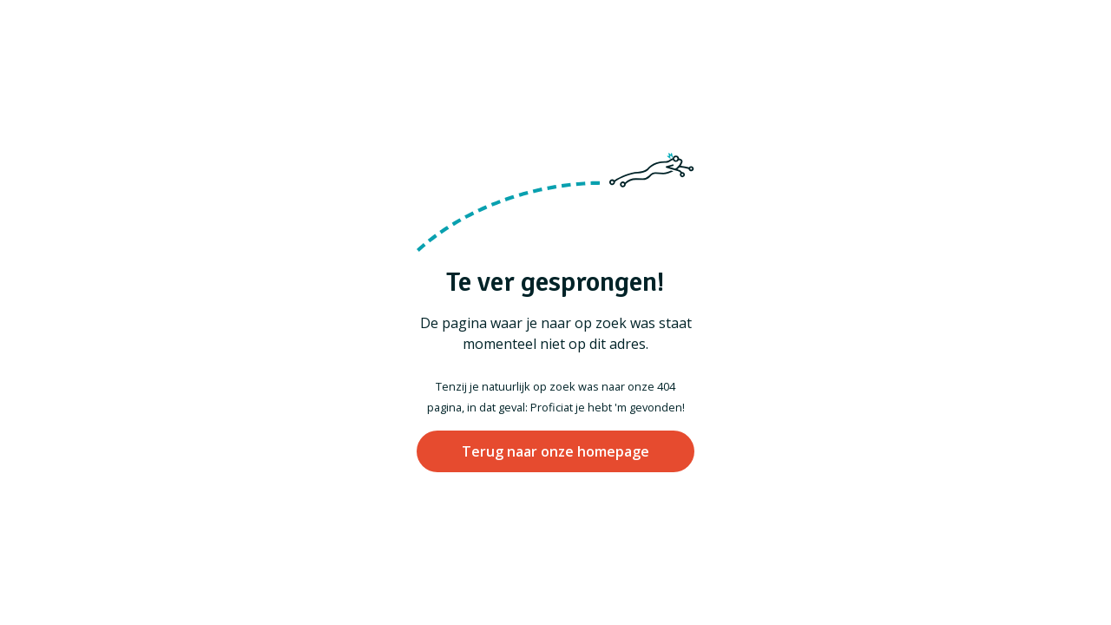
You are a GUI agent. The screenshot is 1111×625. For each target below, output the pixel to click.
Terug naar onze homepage (555, 451)
